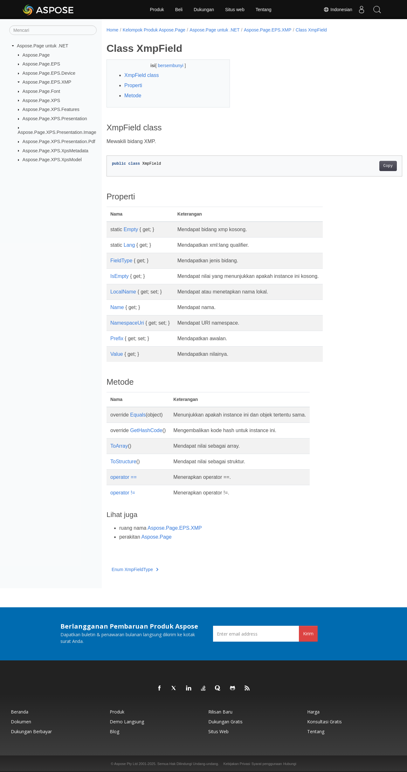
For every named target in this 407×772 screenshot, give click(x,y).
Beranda (19, 712)
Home (112, 29)
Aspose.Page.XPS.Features (51, 109)
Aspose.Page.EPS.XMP (47, 82)
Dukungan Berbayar (31, 731)
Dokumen (21, 722)
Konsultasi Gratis (324, 722)
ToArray (119, 446)
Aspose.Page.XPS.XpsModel (52, 159)
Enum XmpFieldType (135, 569)
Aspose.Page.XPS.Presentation (55, 118)
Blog (114, 731)
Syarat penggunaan (267, 764)
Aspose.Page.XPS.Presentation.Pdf (59, 141)
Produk (157, 9)
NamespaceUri (127, 323)
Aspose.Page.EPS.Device (49, 73)
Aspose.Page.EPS (41, 63)
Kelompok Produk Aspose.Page (154, 29)
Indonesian (337, 9)
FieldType (121, 260)
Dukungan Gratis (225, 722)
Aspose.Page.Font (41, 91)
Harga (313, 712)
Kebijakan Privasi (236, 764)
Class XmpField (311, 29)
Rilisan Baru (220, 712)
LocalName (123, 291)
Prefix (116, 338)
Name (117, 307)
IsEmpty (119, 276)
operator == (123, 477)
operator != (122, 492)
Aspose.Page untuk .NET (42, 45)
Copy (367, 166)
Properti (133, 85)
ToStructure (123, 461)
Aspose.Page (36, 54)
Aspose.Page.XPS (41, 100)
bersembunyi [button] (167, 65)
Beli (179, 9)
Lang (129, 245)
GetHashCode (146, 430)
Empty (131, 229)
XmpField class (141, 75)
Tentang (264, 9)
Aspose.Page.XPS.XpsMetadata (55, 150)
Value (116, 354)
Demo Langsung (127, 722)
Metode (132, 95)
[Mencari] (53, 30)
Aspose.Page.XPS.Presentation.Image (57, 132)
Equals (138, 414)
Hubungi (289, 764)
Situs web (235, 9)
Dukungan (204, 9)
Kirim (308, 634)
